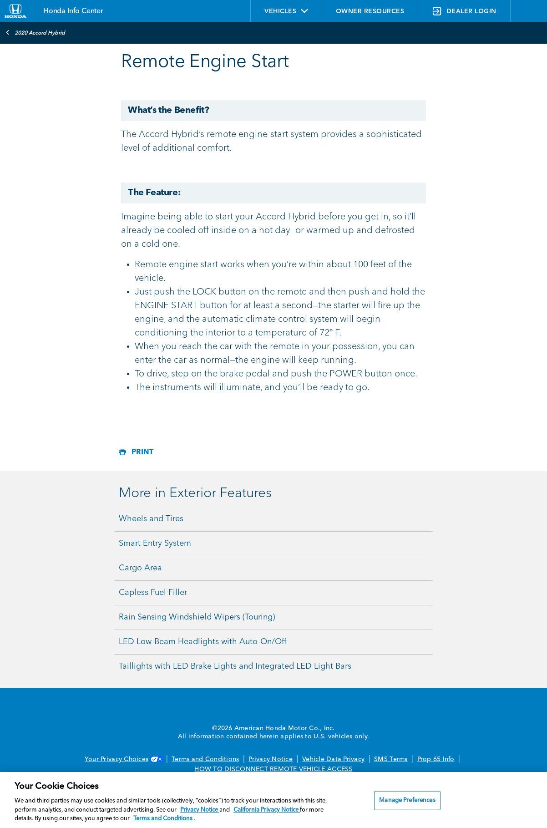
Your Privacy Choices (123, 759)
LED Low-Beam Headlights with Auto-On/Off (202, 642)
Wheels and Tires (151, 519)
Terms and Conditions (205, 759)
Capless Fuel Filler (153, 593)
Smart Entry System (155, 543)
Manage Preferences (407, 800)
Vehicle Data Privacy (333, 759)
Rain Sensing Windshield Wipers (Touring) (197, 617)
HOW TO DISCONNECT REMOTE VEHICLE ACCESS (273, 769)
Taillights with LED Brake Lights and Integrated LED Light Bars (235, 666)
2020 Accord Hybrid (35, 32)
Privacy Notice (270, 759)
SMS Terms (390, 759)
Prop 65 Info (436, 759)
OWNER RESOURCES (370, 11)
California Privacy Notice (266, 810)
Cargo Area (140, 568)
